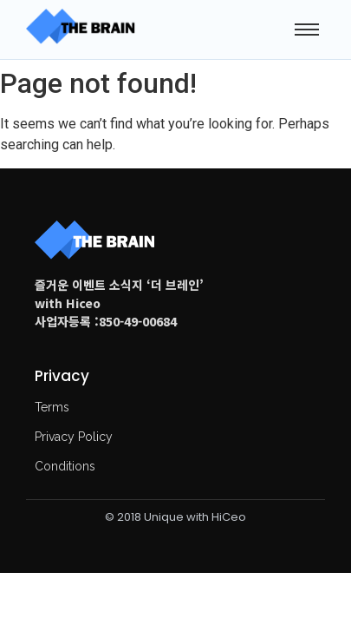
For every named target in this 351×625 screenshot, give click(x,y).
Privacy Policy (74, 437)
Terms (52, 407)
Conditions (65, 466)
